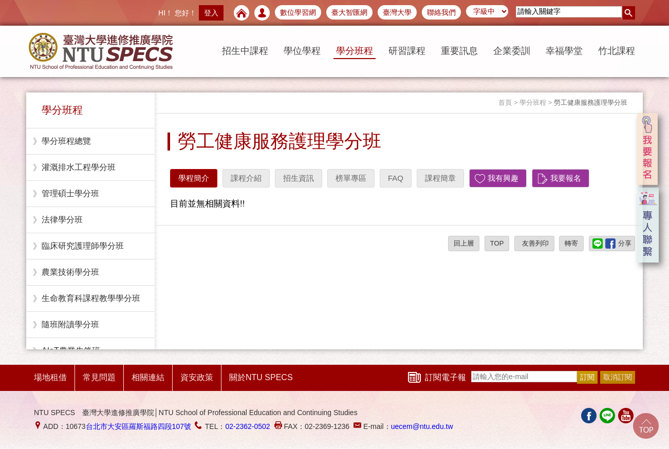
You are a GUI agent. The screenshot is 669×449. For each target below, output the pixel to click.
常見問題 (99, 377)
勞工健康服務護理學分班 (590, 102)
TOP (497, 243)
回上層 (464, 243)
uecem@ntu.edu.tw (422, 426)
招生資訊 (298, 178)
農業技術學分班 (70, 272)
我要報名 (565, 178)
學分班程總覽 (66, 141)
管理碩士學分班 (70, 193)
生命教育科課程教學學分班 (91, 298)
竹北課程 (616, 51)
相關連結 (148, 377)
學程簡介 (193, 178)
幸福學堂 (564, 51)
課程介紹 (246, 178)
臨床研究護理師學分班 (83, 245)
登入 (211, 13)
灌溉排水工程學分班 (79, 167)
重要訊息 (459, 51)
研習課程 (406, 51)
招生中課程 (245, 51)
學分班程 (354, 51)
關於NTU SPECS (261, 377)
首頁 (505, 102)
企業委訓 (511, 51)
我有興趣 (503, 178)
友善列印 (534, 243)
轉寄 (571, 243)
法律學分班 (62, 219)
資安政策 (196, 377)
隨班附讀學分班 (70, 324)
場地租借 (50, 377)
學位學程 (302, 51)
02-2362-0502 (247, 426)
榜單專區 (351, 178)
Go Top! (646, 426)
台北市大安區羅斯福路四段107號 (138, 426)
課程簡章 (440, 178)
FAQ (395, 178)
